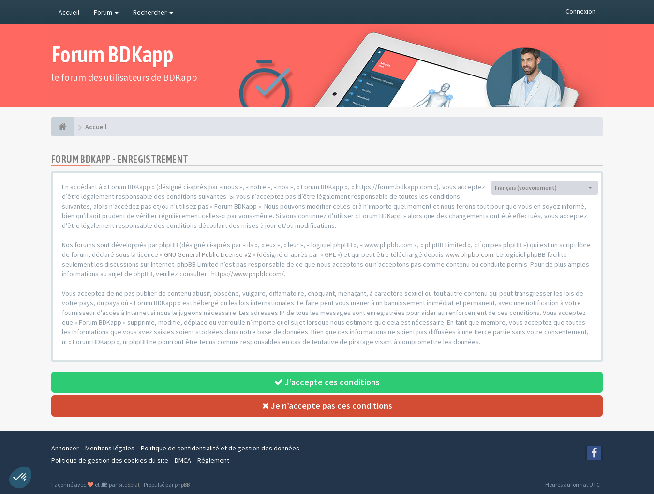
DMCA (183, 460)
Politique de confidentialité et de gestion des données (220, 448)
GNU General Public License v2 (207, 254)
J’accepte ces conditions (327, 382)
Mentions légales (109, 448)
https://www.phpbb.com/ (247, 273)
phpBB (182, 484)
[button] (20, 477)
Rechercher (153, 12)
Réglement (213, 460)
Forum (106, 12)
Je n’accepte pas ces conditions (327, 405)
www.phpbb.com (469, 254)
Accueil (69, 12)
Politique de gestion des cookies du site (109, 460)
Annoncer (65, 448)
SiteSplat (128, 484)
